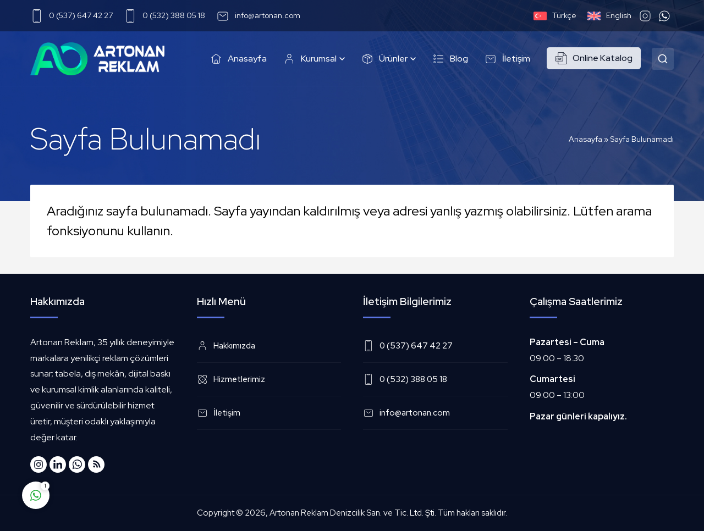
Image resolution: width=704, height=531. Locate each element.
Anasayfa (585, 139)
